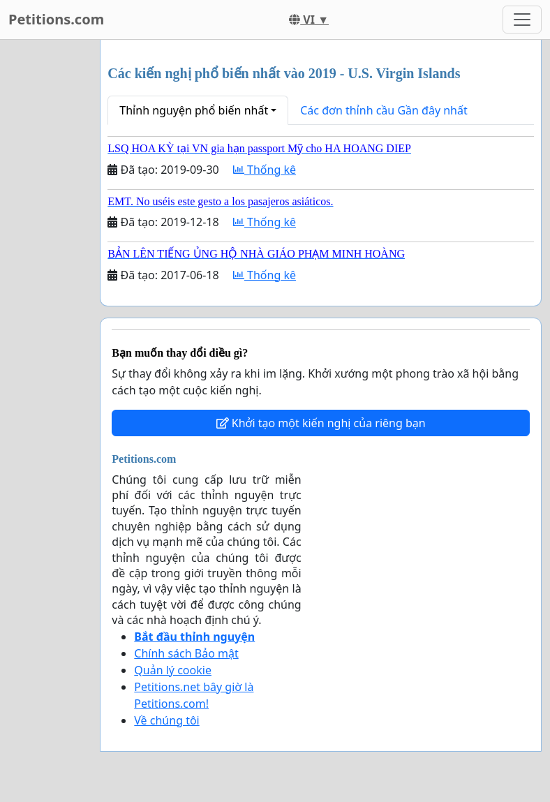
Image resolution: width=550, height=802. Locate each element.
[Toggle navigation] (522, 20)
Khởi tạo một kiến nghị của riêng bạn (321, 423)
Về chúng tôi (166, 720)
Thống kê (264, 169)
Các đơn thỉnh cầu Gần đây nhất (384, 110)
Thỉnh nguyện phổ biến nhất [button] (193, 110)
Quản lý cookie (172, 670)
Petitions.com (56, 19)
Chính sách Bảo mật (186, 653)
